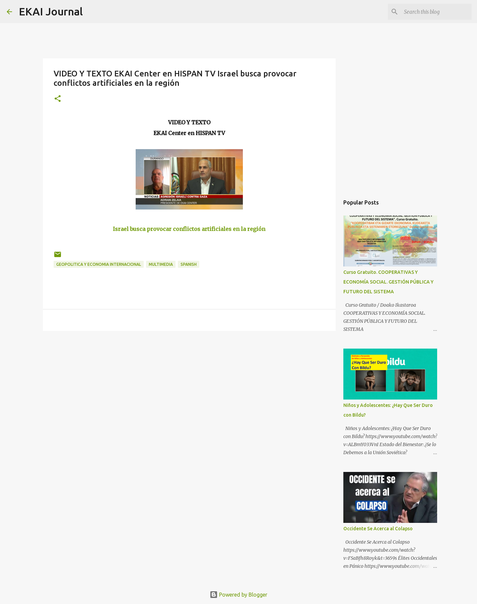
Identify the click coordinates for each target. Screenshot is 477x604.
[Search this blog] (436, 12)
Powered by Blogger (238, 595)
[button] (58, 99)
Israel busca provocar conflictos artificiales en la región (189, 229)
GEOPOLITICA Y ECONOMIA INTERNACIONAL (98, 264)
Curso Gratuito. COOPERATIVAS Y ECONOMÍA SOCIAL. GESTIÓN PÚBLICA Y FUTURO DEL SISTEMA (388, 281)
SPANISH (189, 264)
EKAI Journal (51, 11)
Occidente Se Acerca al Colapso (378, 528)
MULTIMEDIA (161, 264)
